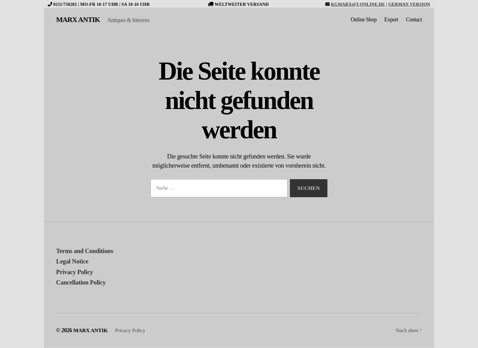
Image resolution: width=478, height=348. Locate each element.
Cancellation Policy (81, 282)
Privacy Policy (75, 272)
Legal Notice (72, 261)
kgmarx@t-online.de (358, 4)
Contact (414, 20)
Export (391, 20)
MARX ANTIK (78, 20)
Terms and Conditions (85, 251)
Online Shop (363, 20)
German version (409, 4)
